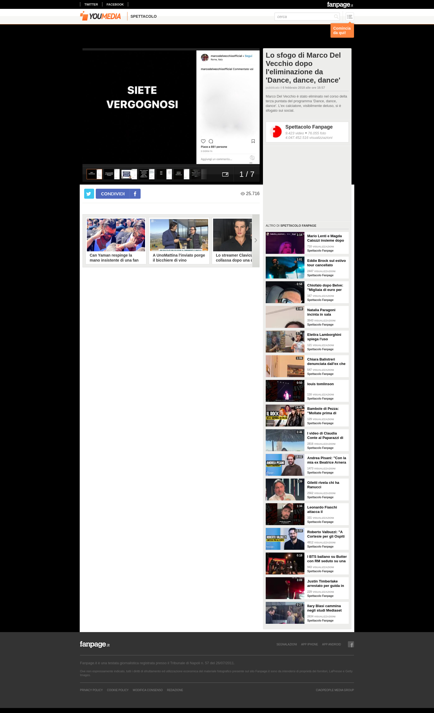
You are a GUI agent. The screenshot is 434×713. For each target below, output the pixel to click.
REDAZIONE (175, 690)
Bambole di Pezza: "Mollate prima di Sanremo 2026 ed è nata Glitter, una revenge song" (323, 411)
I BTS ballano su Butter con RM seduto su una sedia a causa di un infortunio (327, 558)
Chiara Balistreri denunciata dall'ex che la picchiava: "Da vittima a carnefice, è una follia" (326, 361)
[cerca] (307, 16)
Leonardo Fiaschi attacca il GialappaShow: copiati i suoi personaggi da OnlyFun (326, 509)
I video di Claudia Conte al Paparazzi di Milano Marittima (325, 435)
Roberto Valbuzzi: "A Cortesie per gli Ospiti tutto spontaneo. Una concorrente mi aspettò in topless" (327, 534)
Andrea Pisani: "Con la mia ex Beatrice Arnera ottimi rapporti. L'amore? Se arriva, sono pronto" (326, 460)
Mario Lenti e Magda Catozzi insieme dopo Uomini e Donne (325, 238)
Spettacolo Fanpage (309, 127)
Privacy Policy (91, 690)
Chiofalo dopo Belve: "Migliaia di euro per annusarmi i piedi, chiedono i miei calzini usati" (326, 287)
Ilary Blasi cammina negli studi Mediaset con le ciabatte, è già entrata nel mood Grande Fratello (324, 608)
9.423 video (294, 133)
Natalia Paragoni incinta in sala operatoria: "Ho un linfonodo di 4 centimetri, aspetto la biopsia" (325, 312)
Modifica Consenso (148, 690)
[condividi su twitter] (89, 194)
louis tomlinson (320, 384)
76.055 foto (317, 133)
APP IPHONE (309, 644)
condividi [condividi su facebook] (113, 193)
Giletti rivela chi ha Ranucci (323, 485)
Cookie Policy (117, 690)
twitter (91, 4)
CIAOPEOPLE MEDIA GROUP (335, 690)
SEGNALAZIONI (287, 644)
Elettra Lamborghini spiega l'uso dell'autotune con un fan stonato (324, 337)
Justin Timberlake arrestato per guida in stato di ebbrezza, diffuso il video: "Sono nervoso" (326, 583)
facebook (115, 4)
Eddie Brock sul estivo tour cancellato (326, 263)
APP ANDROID (331, 644)
